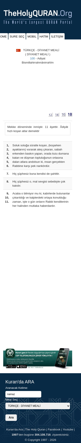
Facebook (54, 429)
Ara (11, 417)
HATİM (44, 36)
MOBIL (31, 36)
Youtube (68, 429)
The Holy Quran (35, 429)
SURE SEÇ (17, 36)
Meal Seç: (11, 399)
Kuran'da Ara (14, 429)
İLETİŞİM (57, 36)
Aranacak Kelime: (16, 387)
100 (32, 58)
